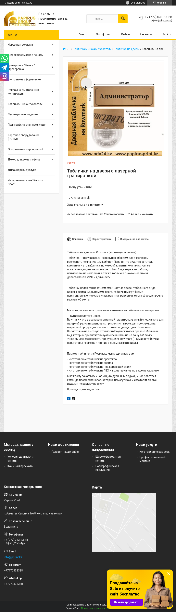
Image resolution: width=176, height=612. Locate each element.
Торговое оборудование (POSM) (24, 137)
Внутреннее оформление (24, 79)
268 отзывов (138, 2)
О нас (82, 34)
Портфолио (103, 34)
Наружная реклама (20, 44)
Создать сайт (12, 2)
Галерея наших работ (65, 451)
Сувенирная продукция (23, 114)
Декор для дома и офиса (24, 159)
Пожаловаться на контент (95, 608)
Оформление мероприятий (25, 149)
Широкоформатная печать (25, 54)
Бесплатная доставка (84, 214)
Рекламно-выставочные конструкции (24, 91)
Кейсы (125, 34)
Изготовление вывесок (155, 451)
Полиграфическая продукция (27, 124)
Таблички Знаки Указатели (25, 104)
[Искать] (123, 18)
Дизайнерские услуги (22, 169)
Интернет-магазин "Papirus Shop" (25, 182)
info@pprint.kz (13, 557)
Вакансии (146, 34)
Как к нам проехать (20, 466)
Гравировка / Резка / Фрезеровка (21, 67)
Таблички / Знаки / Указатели (92, 49)
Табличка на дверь (126, 49)
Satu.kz (105, 604)
